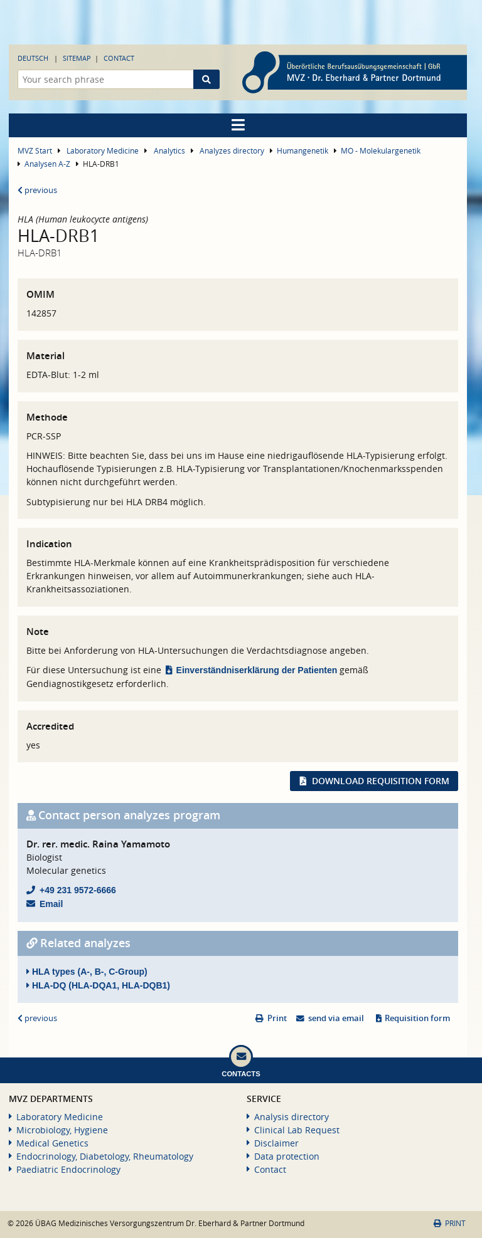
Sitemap (77, 58)
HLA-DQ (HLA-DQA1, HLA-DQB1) (98, 985)
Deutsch (33, 58)
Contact (119, 58)
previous (37, 190)
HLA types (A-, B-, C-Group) (86, 972)
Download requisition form (380, 781)
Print (277, 1018)
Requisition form (417, 1018)
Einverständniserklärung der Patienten (257, 670)
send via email (336, 1018)
